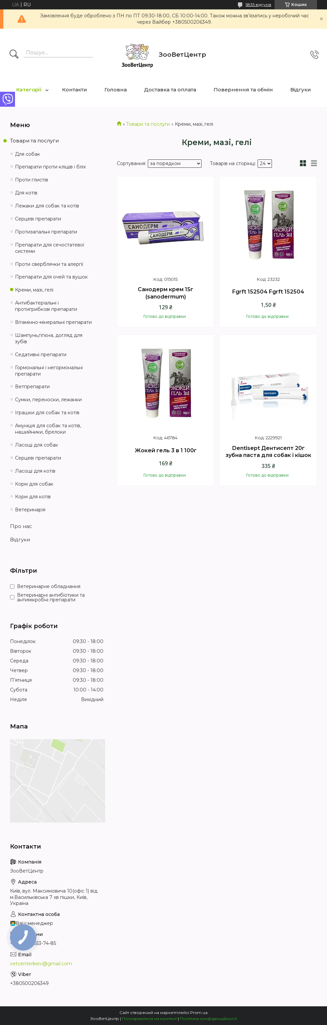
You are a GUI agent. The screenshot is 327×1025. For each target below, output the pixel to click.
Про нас (21, 526)
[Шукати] (14, 54)
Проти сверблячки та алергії (49, 264)
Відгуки (300, 89)
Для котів (26, 193)
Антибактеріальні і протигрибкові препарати (46, 306)
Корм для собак (34, 484)
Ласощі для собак (36, 445)
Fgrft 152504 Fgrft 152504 (268, 292)
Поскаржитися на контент (149, 1018)
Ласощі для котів (35, 471)
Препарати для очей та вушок (51, 277)
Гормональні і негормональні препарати (49, 371)
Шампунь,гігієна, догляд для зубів (48, 338)
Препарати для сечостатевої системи (49, 248)
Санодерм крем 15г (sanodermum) (165, 293)
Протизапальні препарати (46, 232)
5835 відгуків (258, 4)
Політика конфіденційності (208, 1018)
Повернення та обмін (243, 89)
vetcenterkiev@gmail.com (41, 964)
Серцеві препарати (38, 219)
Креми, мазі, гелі (34, 290)
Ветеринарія (30, 510)
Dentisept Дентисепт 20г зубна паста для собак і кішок (268, 452)
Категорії (29, 89)
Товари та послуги (148, 124)
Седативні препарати (40, 355)
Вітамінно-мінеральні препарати (53, 322)
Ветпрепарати (32, 387)
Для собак (27, 154)
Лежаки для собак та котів (47, 206)
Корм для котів (33, 497)
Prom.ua (199, 1012)
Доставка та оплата (170, 89)
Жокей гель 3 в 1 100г (166, 450)
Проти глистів (31, 180)
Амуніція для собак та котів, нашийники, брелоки (48, 429)
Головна (115, 89)
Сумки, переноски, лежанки (48, 400)
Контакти (74, 89)
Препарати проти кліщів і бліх (50, 167)
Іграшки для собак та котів (47, 413)
